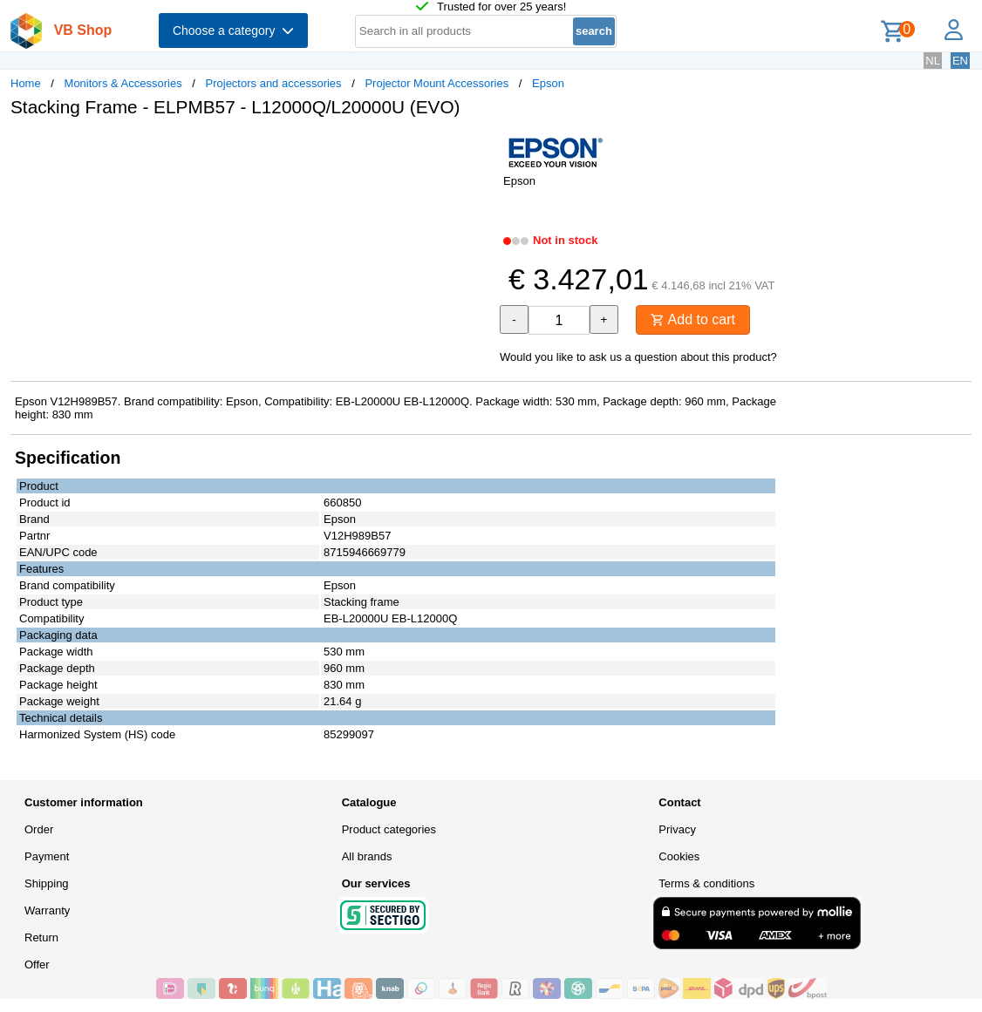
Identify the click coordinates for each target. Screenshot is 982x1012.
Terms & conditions (706, 883)
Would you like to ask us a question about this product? (638, 356)
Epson (548, 83)
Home (25, 83)
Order (38, 829)
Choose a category (233, 30)
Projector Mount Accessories (436, 83)
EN (960, 60)
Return (41, 937)
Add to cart (693, 319)
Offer (37, 964)
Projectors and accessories (274, 83)
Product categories (389, 829)
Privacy (677, 829)
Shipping (46, 883)
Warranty (47, 910)
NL (932, 60)
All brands (367, 856)
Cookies (678, 856)
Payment (46, 856)
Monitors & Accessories (123, 83)
